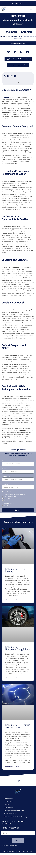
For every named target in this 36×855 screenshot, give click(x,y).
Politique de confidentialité (14, 811)
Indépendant (9, 503)
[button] (30, 9)
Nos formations (9, 798)
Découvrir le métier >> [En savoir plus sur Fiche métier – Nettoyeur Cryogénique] (13, 678)
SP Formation (5, 36)
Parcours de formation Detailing (15, 817)
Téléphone (6, 476)
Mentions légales (10, 814)
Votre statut (6, 492)
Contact (7, 804)
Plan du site (8, 807)
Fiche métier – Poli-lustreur (15, 570)
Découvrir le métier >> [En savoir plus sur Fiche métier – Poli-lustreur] (13, 600)
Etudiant (7, 498)
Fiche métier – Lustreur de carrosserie (17, 726)
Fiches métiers (17, 36)
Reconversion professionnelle (14, 494)
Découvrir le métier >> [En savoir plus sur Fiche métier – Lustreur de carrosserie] (13, 766)
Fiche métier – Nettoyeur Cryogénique (17, 648)
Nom (4, 468)
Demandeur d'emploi (11, 496)
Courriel (5, 484)
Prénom (5, 461)
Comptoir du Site (19, 851)
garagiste (7, 97)
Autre (6, 505)
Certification (8, 801)
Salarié (6, 501)
